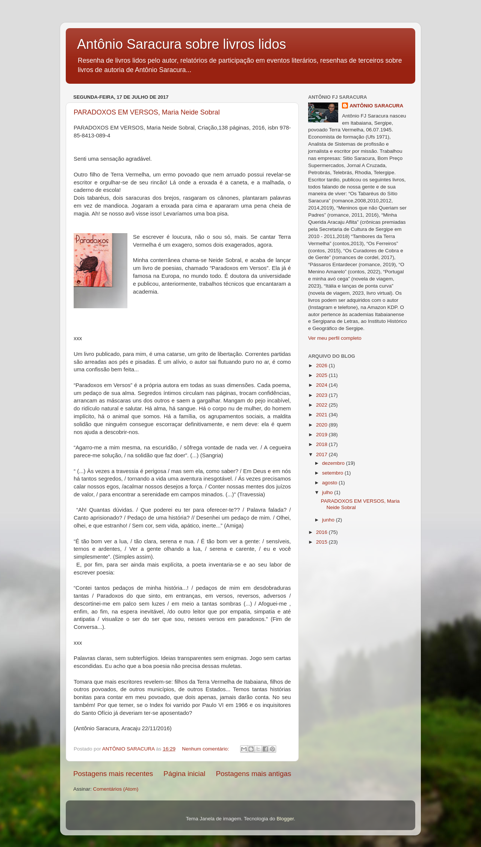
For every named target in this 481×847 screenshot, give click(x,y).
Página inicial (184, 774)
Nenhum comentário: (206, 749)
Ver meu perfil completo (335, 338)
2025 (322, 375)
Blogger (285, 818)
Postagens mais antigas (253, 774)
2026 (322, 365)
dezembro (334, 463)
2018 (322, 444)
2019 (322, 434)
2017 (322, 454)
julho (328, 492)
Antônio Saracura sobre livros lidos (181, 44)
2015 (322, 542)
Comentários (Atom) (116, 789)
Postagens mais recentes (113, 774)
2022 (322, 405)
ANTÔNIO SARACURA (376, 106)
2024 (322, 385)
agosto (330, 482)
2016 (322, 532)
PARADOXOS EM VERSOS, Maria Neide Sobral (147, 112)
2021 (322, 414)
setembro (333, 473)
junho (329, 520)
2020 (322, 425)
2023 (322, 395)
